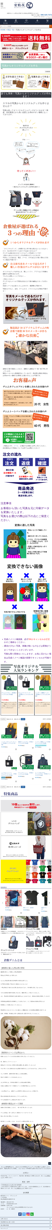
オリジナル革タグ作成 (5, 21)
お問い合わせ (4, 1218)
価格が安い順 (10, 719)
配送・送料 (26, 1182)
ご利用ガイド (19, 1188)
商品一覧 (16, 21)
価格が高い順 (17, 719)
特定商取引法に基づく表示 (8, 1222)
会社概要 (26, 1192)
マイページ (37, 21)
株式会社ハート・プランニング (9, 1195)
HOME (2, 30)
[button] (3, 903)
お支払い (26, 1173)
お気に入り (26, 21)
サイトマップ (4, 1228)
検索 (50, 26)
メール (16, 446)
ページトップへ (49, 1163)
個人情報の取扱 (5, 1225)
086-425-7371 (46, 15)
